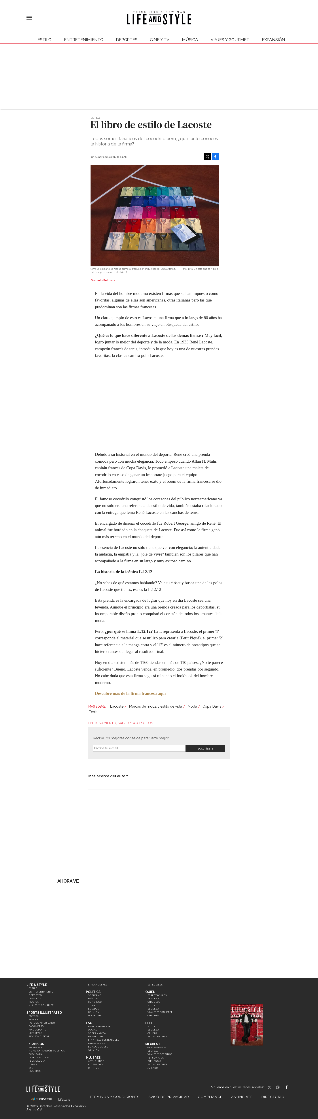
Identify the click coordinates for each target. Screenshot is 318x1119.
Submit (205, 748)
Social (92, 1029)
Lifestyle (36, 1032)
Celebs (152, 1032)
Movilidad (95, 1035)
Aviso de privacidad (168, 1096)
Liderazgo (95, 1063)
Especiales (155, 984)
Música (190, 39)
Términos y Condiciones (115, 1096)
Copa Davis (212, 706)
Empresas (35, 1046)
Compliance (210, 1096)
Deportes (126, 39)
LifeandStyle (98, 984)
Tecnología (37, 1060)
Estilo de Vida (158, 1063)
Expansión (35, 1043)
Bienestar (154, 1060)
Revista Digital (39, 1035)
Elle (149, 1022)
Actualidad (96, 1060)
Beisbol (34, 1018)
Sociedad (94, 1015)
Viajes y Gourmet (230, 39)
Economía (36, 1053)
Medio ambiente (99, 1025)
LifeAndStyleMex (291, 1086)
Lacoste (116, 706)
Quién (150, 991)
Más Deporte (37, 1029)
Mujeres (35, 1070)
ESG (31, 1067)
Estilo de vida (158, 1035)
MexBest (152, 1043)
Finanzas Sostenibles (103, 1039)
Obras (33, 1063)
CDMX (92, 1004)
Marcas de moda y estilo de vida (155, 706)
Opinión (94, 1011)
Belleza (153, 1008)
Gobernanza (97, 1032)
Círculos (154, 1001)
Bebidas (153, 1050)
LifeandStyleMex (270, 1086)
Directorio (272, 1096)
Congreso (95, 1001)
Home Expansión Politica (47, 1050)
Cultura (153, 1015)
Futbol (34, 1015)
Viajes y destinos (160, 1053)
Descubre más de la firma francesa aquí (130, 693)
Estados (93, 1008)
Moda (192, 706)
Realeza (153, 998)
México (93, 998)
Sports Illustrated (44, 1012)
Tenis (93, 712)
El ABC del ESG (98, 1046)
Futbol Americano (42, 1022)
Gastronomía (157, 1047)
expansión (273, 39)
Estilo (44, 39)
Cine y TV (159, 39)
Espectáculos (157, 994)
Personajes (156, 1057)
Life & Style (36, 984)
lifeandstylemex (282, 1086)
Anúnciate (242, 1096)
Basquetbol (37, 1025)
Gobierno (94, 994)
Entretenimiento (83, 39)
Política (93, 991)
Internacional (39, 1056)
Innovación (96, 1042)
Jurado (153, 1067)
